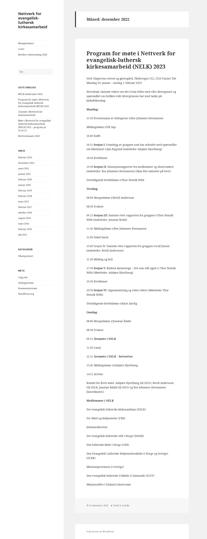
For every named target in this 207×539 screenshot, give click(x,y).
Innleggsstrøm (26, 282)
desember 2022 (26, 162)
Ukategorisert (25, 256)
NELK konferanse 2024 (30, 94)
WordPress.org (26, 293)
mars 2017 (23, 201)
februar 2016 (25, 229)
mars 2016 (23, 223)
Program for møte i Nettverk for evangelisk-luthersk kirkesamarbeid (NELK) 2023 (33, 103)
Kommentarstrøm (27, 288)
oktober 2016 (25, 212)
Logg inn (23, 277)
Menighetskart (26, 43)
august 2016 (24, 218)
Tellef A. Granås (121, 505)
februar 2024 (25, 157)
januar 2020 (24, 185)
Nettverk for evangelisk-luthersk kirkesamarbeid (32, 20)
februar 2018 (25, 196)
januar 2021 (24, 173)
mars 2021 (23, 168)
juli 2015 (22, 234)
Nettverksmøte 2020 (29, 136)
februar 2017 (25, 207)
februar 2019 (25, 190)
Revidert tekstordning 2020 (32, 54)
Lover (21, 48)
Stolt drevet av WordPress (100, 531)
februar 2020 (25, 179)
